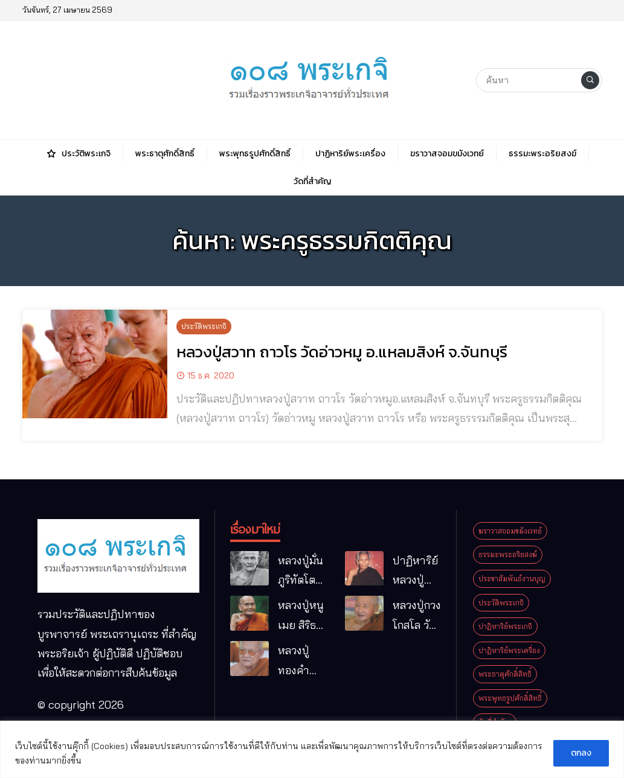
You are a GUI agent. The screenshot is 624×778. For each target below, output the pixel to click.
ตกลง (581, 753)
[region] (312, 749)
